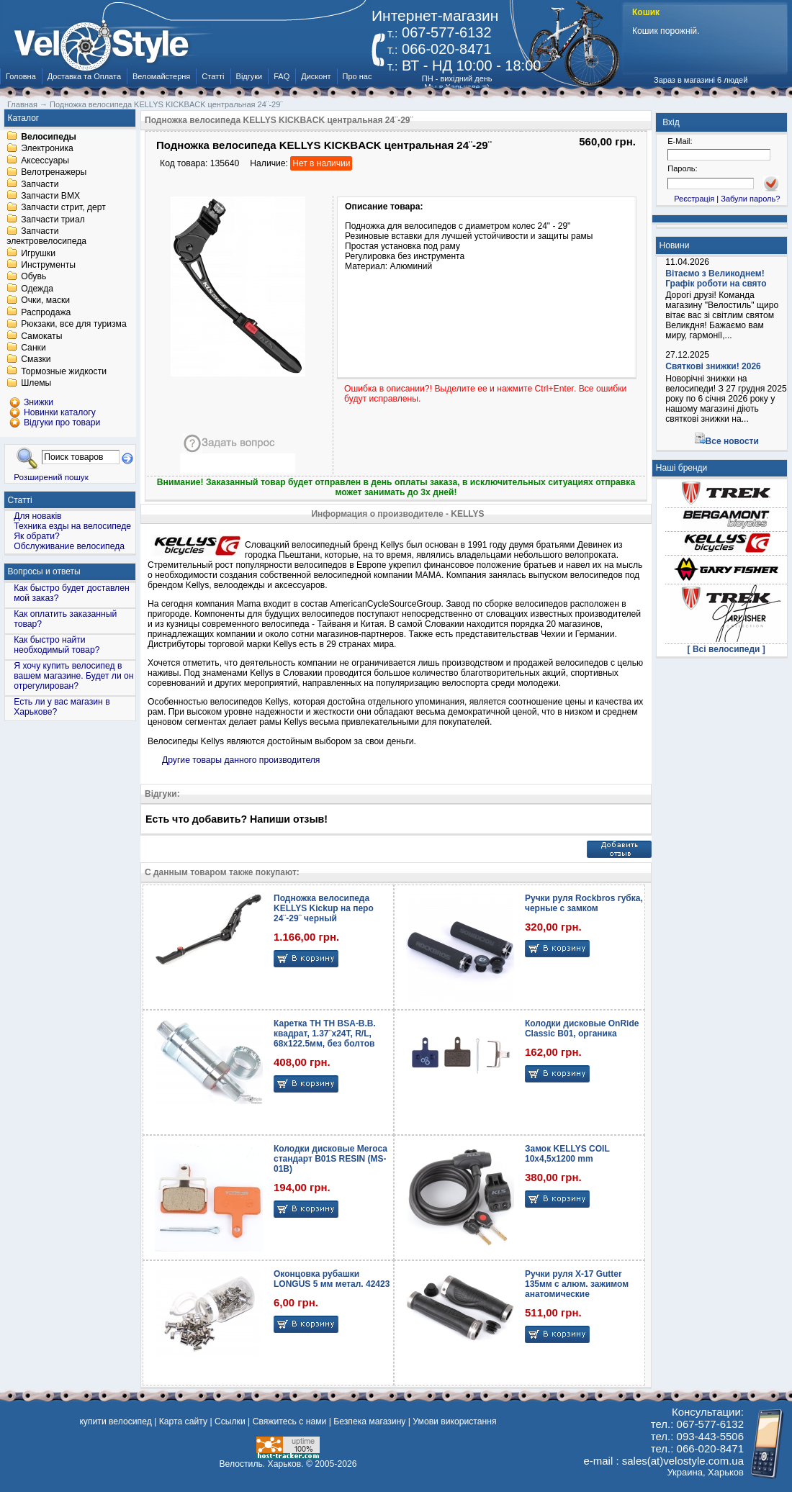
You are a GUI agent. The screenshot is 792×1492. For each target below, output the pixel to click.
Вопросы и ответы (44, 571)
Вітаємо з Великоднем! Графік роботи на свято (715, 278)
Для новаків (37, 516)
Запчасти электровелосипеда (46, 237)
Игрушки (38, 253)
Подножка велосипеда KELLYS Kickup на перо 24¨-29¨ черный (324, 908)
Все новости (732, 441)
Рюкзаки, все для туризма (73, 325)
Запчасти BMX (50, 196)
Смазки (35, 360)
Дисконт (315, 76)
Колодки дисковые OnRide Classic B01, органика (582, 1028)
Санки (33, 348)
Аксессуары (45, 160)
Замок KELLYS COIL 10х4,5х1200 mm (567, 1154)
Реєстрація (694, 198)
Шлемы (36, 384)
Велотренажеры (53, 173)
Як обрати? (37, 536)
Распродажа (46, 312)
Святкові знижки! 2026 (713, 366)
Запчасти (39, 184)
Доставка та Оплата (84, 76)
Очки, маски (45, 301)
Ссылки (230, 1421)
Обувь (33, 277)
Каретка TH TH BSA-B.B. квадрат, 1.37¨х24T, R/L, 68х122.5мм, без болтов (325, 1033)
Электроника (47, 149)
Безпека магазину (369, 1421)
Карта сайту (183, 1421)
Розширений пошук (51, 476)
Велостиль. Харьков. (262, 1464)
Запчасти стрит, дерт (63, 208)
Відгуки (249, 76)
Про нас (357, 76)
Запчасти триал (53, 219)
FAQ (281, 76)
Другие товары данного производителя (241, 760)
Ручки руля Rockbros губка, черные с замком (584, 903)
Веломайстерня (161, 76)
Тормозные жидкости (64, 371)
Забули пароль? (750, 198)
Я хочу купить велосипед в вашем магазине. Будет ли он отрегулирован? (73, 676)
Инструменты (48, 265)
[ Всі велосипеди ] (726, 649)
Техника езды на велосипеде (72, 526)
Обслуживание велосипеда (69, 546)
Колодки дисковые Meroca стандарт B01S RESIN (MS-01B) (330, 1159)
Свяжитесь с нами (290, 1421)
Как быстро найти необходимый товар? (56, 645)
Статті (213, 76)
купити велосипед (115, 1421)
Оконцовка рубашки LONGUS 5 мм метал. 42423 (332, 1279)
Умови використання (454, 1421)
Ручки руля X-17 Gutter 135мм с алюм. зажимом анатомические (577, 1284)
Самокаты (41, 336)
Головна (21, 76)
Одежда (37, 289)
